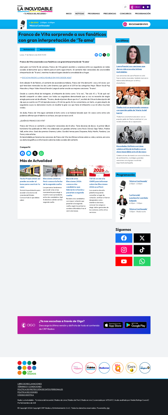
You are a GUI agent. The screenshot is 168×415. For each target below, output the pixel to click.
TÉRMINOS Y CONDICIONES (30, 386)
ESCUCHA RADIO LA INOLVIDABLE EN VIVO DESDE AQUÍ (46, 77)
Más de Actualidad (47, 49)
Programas (94, 13)
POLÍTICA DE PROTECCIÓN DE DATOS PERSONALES (40, 389)
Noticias (79, 13)
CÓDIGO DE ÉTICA (26, 395)
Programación (142, 13)
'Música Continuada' (39, 25)
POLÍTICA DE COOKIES (28, 392)
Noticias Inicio (29, 49)
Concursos (125, 13)
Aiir (108, 408)
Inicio (69, 13)
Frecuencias (109, 13)
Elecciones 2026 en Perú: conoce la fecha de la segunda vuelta (53, 175)
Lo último (122, 40)
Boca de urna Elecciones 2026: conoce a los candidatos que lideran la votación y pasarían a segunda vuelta (76, 181)
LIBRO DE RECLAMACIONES (30, 384)
